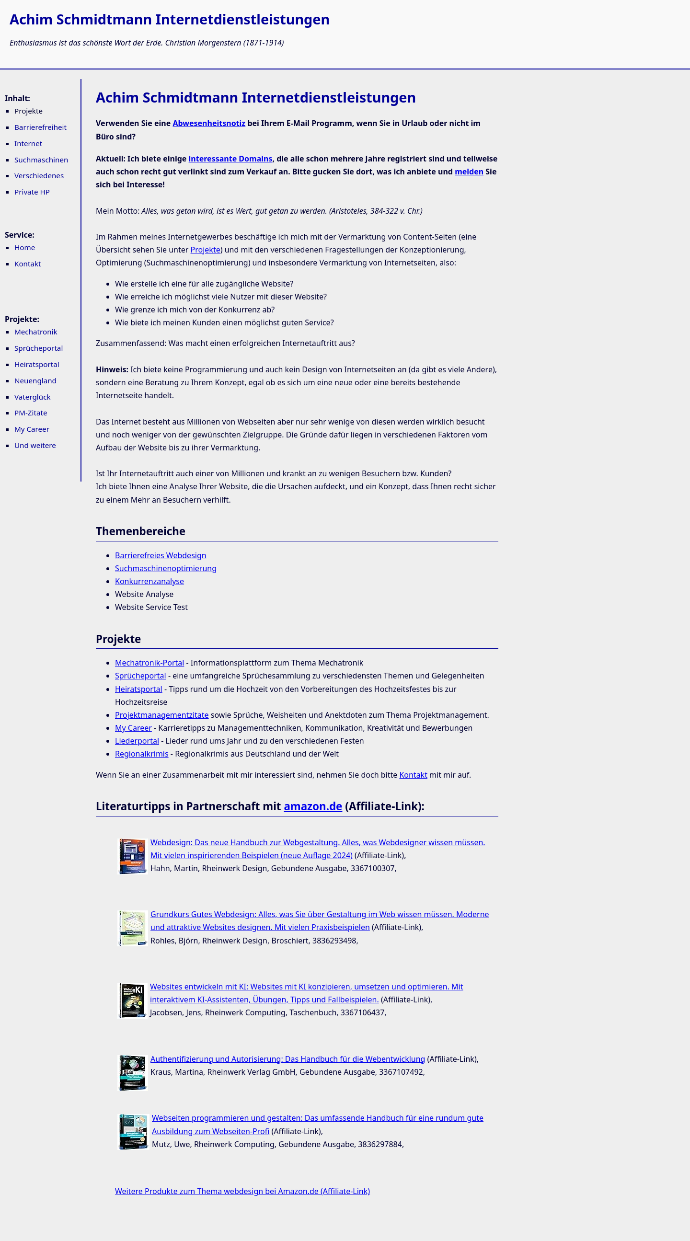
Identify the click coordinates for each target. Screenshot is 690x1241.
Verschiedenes (39, 175)
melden (469, 171)
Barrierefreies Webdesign (161, 555)
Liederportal (137, 740)
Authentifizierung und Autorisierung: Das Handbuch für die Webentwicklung (287, 1059)
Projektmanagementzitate (162, 715)
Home (24, 247)
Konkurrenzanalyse (149, 581)
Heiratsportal (36, 364)
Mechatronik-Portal (149, 662)
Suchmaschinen (41, 159)
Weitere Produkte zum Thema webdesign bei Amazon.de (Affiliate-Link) (242, 1191)
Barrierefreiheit (40, 127)
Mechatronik (36, 331)
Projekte (205, 249)
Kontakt (27, 263)
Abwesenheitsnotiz (208, 123)
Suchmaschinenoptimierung (166, 568)
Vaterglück (32, 397)
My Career (31, 429)
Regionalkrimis (142, 753)
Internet (28, 143)
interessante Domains (231, 158)
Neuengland (35, 380)
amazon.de (313, 806)
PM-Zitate (30, 412)
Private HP (32, 191)
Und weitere (35, 445)
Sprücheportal (38, 348)
